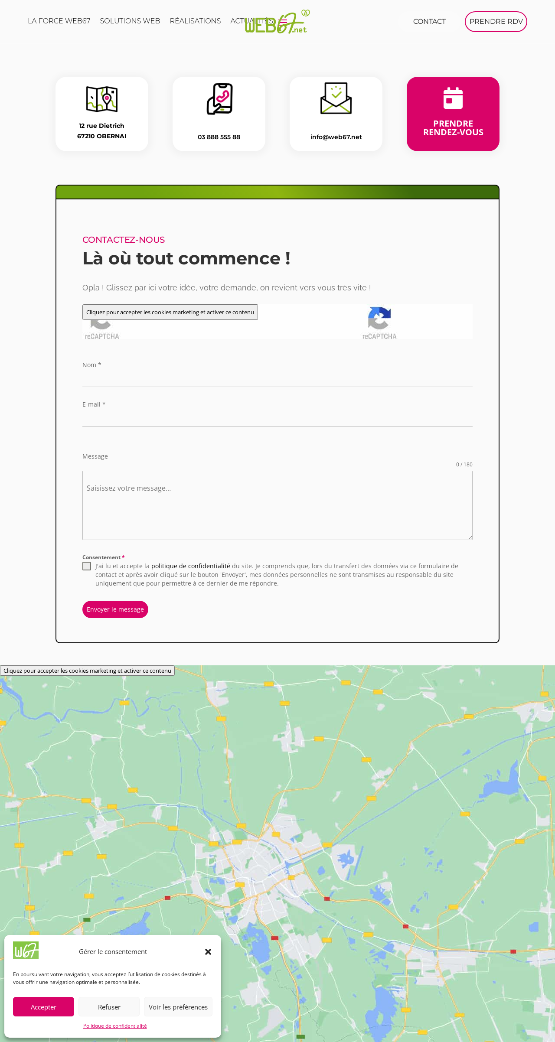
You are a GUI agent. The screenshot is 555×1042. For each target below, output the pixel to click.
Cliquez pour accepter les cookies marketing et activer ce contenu (170, 312)
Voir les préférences (178, 1007)
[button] (208, 952)
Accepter (43, 1007)
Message (95, 456)
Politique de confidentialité (115, 1025)
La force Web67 (59, 21)
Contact (429, 21)
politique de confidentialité (190, 565)
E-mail (94, 404)
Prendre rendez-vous (453, 127)
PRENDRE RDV (496, 21)
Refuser (109, 1007)
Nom (91, 364)
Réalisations (195, 21)
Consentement (103, 556)
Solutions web (130, 21)
